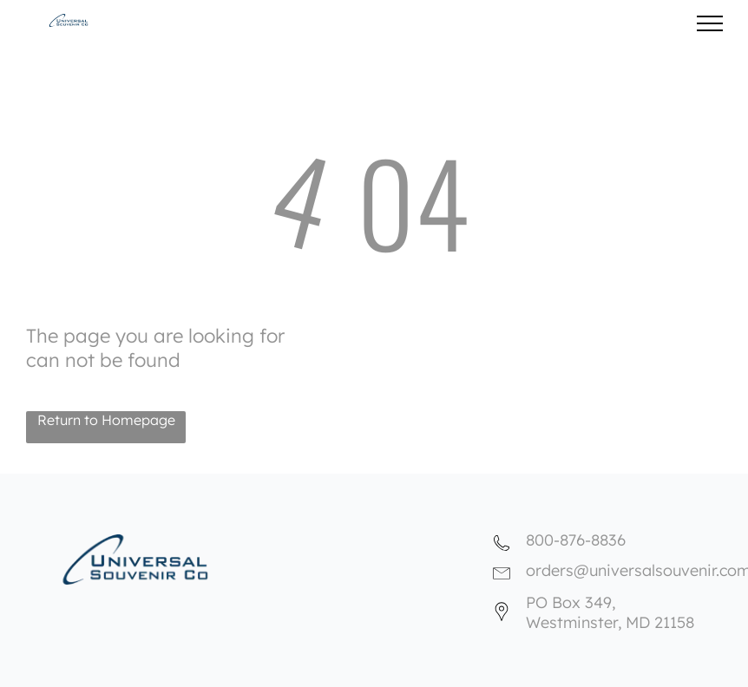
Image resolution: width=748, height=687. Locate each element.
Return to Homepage (106, 420)
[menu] (709, 23)
